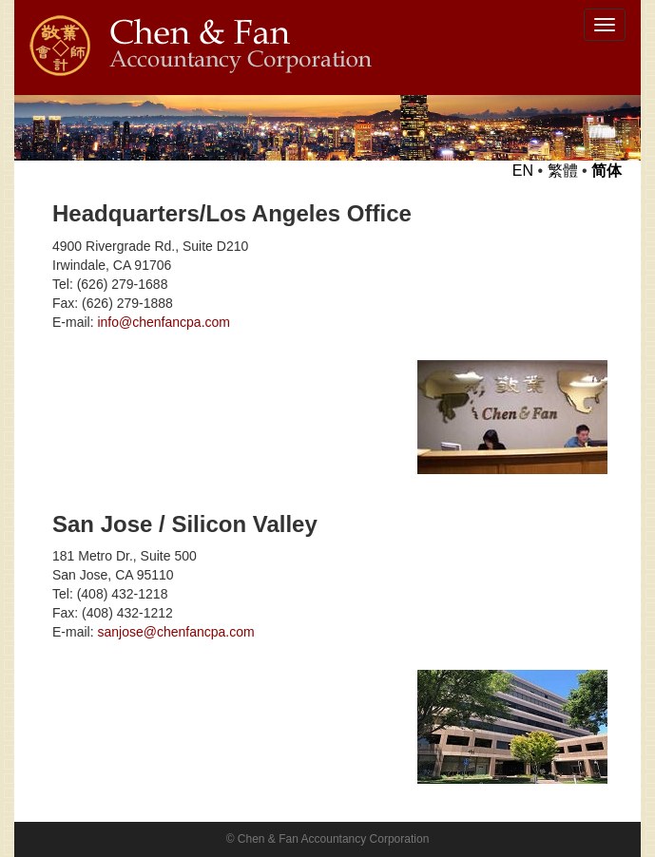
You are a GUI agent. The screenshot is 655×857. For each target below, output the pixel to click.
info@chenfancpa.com (163, 322)
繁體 (563, 170)
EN (522, 170)
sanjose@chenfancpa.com (175, 631)
